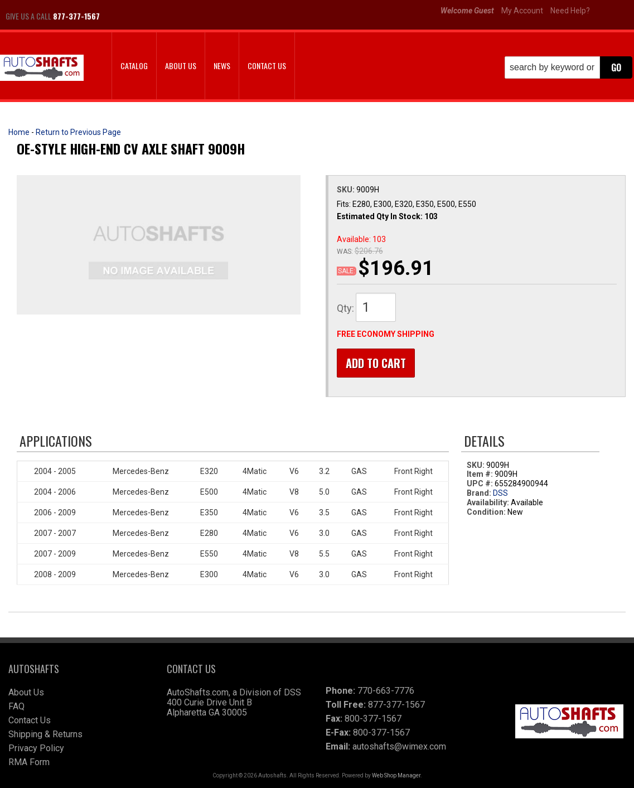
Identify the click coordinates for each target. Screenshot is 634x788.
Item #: (481, 474)
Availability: (488, 503)
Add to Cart (376, 363)
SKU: (346, 189)
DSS (500, 493)
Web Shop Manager (396, 775)
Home (19, 132)
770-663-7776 (385, 690)
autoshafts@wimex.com (399, 746)
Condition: (486, 511)
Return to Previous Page (78, 132)
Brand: (479, 493)
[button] (568, 67)
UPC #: (481, 484)
